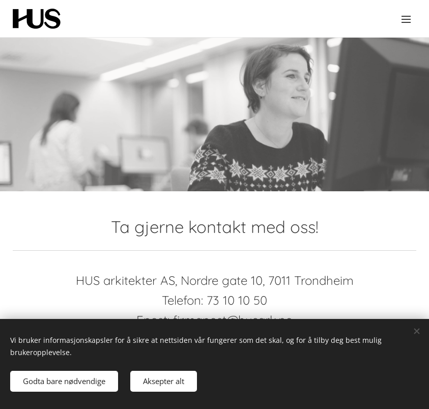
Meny (406, 19)
